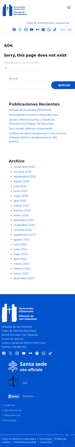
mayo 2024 (21, 254)
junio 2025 (20, 191)
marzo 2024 (21, 263)
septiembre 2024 (25, 234)
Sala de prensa (12, 410)
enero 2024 (21, 273)
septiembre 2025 (25, 176)
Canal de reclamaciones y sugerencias (48, 22)
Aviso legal (45, 438)
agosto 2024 (22, 239)
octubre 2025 (22, 171)
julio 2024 (20, 244)
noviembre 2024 (24, 225)
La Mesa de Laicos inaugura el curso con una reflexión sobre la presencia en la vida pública (37, 137)
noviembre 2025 (24, 166)
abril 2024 (20, 259)
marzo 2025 (21, 205)
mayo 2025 (21, 195)
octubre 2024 (23, 229)
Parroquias (10, 420)
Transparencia (12, 415)
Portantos (28, 396)
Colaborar (9, 405)
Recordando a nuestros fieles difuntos (33, 114)
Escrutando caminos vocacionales (30, 128)
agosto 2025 (22, 181)
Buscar (13, 78)
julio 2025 (20, 186)
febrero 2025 (22, 210)
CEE (25, 383)
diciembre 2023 (24, 278)
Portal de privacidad (25, 442)
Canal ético (46, 442)
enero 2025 (21, 215)
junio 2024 (20, 249)
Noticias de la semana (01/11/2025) (30, 110)
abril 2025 (20, 200)
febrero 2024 (22, 268)
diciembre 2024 (24, 220)
